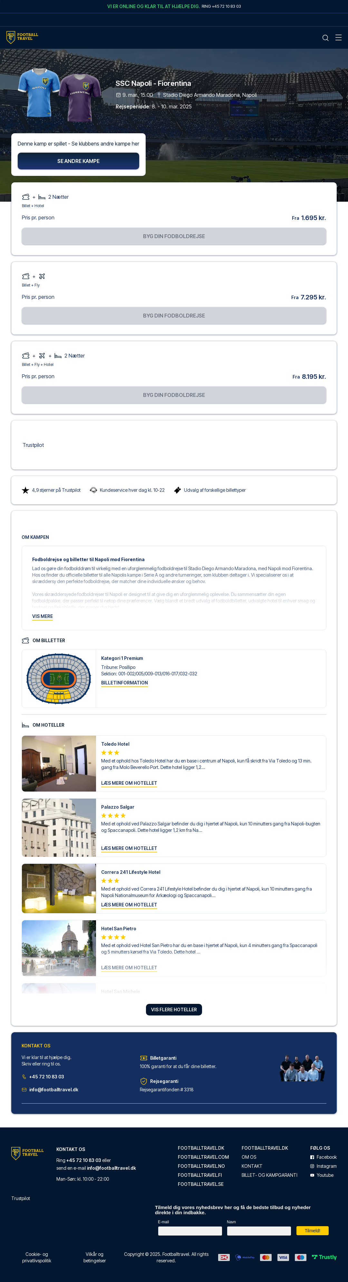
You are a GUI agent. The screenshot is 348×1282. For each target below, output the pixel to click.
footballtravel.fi (200, 1175)
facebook (323, 1157)
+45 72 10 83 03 (43, 1077)
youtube (322, 1175)
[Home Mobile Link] (22, 37)
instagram (323, 1166)
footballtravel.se (201, 1184)
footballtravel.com (203, 1157)
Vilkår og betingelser (94, 1257)
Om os (249, 1157)
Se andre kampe (78, 161)
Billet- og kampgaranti (269, 1175)
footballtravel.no (201, 1166)
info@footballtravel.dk (50, 1090)
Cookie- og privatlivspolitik (36, 1257)
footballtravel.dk (201, 1148)
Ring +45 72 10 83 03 (221, 6)
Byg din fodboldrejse (174, 237)
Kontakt (252, 1166)
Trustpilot (33, 445)
